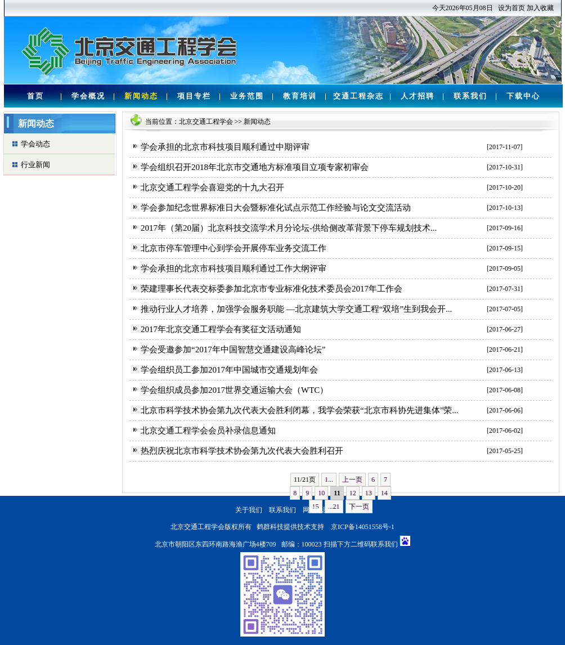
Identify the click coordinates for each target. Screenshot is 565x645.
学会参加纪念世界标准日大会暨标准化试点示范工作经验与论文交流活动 (276, 207)
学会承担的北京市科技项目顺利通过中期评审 (225, 146)
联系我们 (470, 96)
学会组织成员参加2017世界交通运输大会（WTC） (234, 390)
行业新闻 (35, 164)
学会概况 (88, 96)
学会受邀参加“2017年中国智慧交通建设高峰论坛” (233, 349)
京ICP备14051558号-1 (362, 527)
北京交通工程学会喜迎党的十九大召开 (212, 187)
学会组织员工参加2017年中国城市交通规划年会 (229, 369)
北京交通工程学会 (206, 122)
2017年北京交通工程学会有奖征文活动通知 (221, 329)
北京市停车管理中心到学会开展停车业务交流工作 (233, 248)
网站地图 (316, 510)
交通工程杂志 (358, 96)
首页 (35, 96)
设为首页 (511, 8)
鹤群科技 (270, 527)
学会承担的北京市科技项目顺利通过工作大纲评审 (233, 268)
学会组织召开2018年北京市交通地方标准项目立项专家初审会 (255, 167)
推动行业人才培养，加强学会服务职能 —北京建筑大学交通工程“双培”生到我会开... (296, 308)
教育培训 (300, 96)
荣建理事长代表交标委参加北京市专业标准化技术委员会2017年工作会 (271, 288)
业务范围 (247, 96)
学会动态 (35, 144)
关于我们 (248, 510)
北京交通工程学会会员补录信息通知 (208, 430)
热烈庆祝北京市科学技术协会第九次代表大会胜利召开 (242, 450)
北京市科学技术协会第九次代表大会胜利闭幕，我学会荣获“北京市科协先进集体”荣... (300, 410)
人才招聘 (417, 96)
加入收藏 (540, 8)
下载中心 (523, 96)
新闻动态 (141, 96)
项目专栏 (194, 96)
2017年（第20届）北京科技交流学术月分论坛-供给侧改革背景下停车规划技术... (289, 227)
